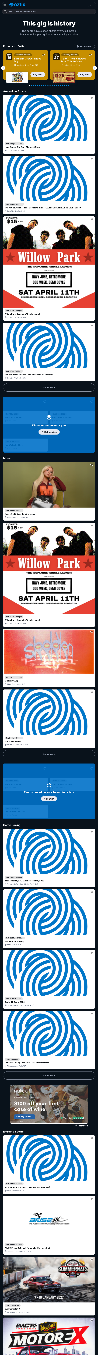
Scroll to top (49, 1155)
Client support (10, 1274)
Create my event (11, 1265)
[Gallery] (49, 68)
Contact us (9, 1306)
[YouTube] (12, 1342)
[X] (30, 1342)
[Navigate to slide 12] (52, 86)
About (7, 1298)
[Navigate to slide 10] (48, 86)
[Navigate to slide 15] (58, 86)
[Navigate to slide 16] (60, 86)
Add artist (49, 308)
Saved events (10, 1217)
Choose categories (49, 553)
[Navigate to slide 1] (29, 86)
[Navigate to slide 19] (67, 86)
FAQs (6, 1302)
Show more (49, 131)
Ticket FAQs (9, 1224)
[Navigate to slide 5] (38, 86)
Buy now (37, 74)
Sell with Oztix (10, 1261)
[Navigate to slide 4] (35, 86)
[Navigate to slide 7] (42, 86)
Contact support (14, 1207)
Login (7, 1256)
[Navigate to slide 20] (69, 86)
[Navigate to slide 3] (33, 86)
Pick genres (49, 741)
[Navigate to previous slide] (3, 68)
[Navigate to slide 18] (65, 86)
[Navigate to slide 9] (46, 86)
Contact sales (23, 1256)
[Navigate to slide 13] (54, 86)
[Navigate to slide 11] (50, 86)
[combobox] (49, 11)
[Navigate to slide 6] (40, 86)
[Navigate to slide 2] (31, 86)
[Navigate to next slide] (95, 68)
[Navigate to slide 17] (62, 86)
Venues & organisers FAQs (16, 1270)
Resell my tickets (11, 1231)
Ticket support (11, 1227)
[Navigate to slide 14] (56, 86)
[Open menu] (4, 4)
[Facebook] (24, 1342)
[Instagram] (5, 1342)
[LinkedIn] (18, 1342)
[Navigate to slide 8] (44, 86)
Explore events (11, 1212)
